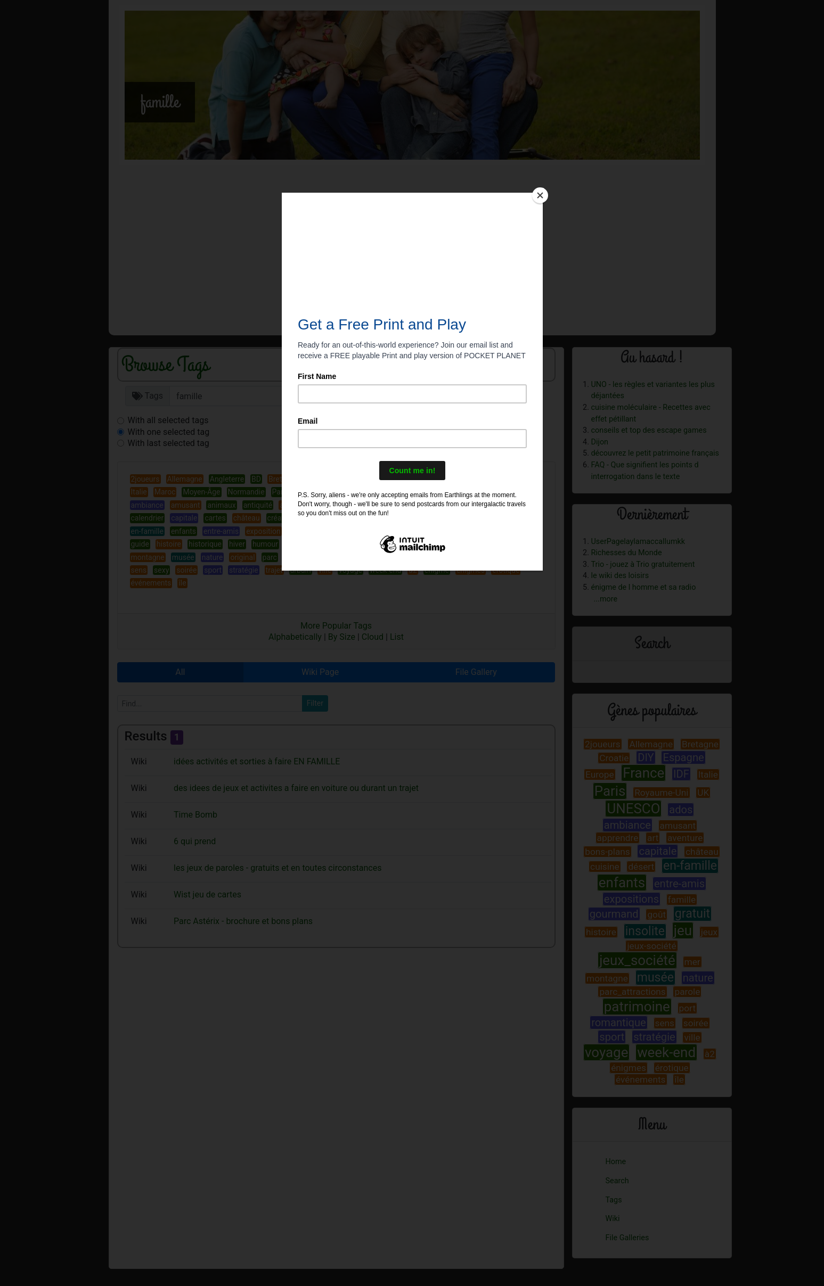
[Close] (540, 195)
